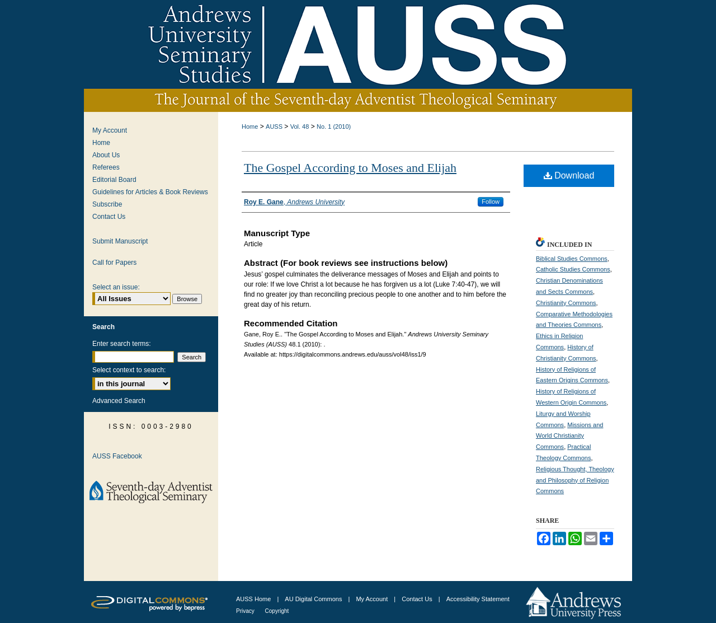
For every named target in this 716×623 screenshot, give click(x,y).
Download (569, 175)
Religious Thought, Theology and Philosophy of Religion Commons (575, 480)
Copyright (277, 611)
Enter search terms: (121, 344)
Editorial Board (114, 180)
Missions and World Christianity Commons (569, 436)
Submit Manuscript (120, 241)
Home (250, 126)
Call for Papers (114, 262)
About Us (106, 155)
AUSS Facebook (117, 456)
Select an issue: (116, 287)
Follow (491, 201)
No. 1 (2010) (334, 126)
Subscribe (107, 204)
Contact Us (108, 217)
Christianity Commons (566, 302)
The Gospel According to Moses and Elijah (350, 168)
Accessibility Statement (478, 599)
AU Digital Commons (314, 599)
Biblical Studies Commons (571, 258)
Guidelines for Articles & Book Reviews (150, 192)
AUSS (274, 126)
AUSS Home (253, 599)
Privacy (246, 611)
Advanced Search (118, 401)
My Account (109, 130)
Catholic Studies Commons (573, 269)
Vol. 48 (299, 126)
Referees (106, 167)
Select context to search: (129, 370)
